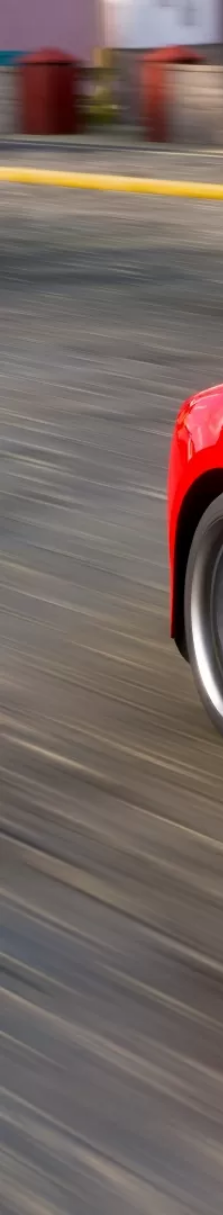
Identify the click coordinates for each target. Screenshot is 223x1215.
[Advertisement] (76, 85)
